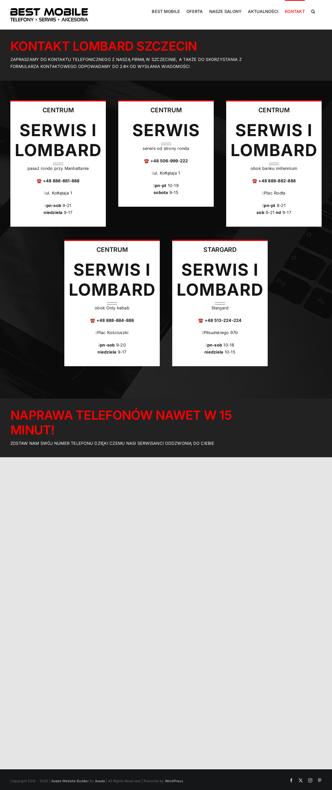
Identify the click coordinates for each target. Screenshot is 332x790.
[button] (313, 11)
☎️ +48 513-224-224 (219, 320)
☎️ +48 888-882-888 (274, 180)
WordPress (174, 781)
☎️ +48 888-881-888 (58, 180)
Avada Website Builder (70, 781)
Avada (100, 781)
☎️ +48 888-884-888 (112, 320)
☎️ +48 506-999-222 (166, 160)
